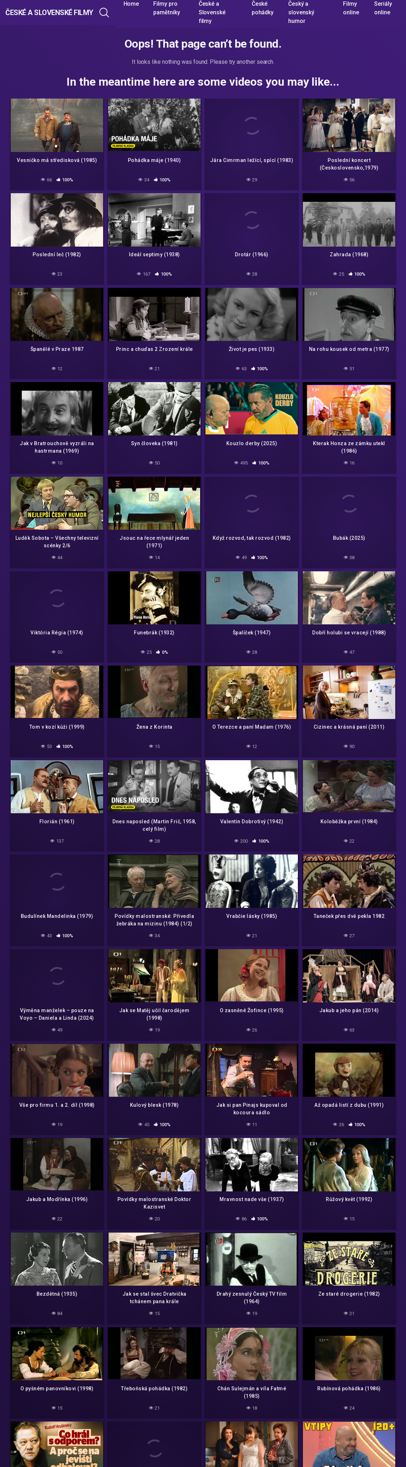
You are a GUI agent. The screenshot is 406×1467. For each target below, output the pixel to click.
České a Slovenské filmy (68, 12)
